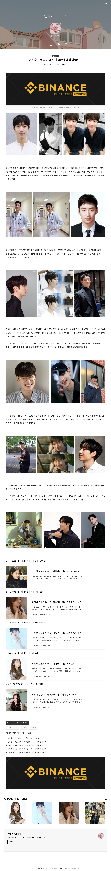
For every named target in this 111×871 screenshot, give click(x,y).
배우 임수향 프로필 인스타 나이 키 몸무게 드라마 (25, 684)
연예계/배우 (55, 56)
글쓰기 (44, 44)
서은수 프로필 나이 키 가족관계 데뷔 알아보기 (23, 653)
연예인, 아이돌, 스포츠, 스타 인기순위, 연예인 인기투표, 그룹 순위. (27, 837)
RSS (59, 44)
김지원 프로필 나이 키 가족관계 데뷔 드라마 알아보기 (26, 592)
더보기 (105, 800)
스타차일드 (40, 868)
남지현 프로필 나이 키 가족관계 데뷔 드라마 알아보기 (26, 752)
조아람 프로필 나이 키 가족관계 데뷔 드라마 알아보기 (26, 561)
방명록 (51, 44)
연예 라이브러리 (55, 16)
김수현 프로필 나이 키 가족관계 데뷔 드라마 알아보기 (26, 622)
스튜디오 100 (62, 868)
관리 (66, 44)
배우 (14, 733)
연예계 (8, 733)
